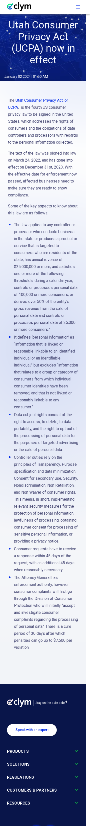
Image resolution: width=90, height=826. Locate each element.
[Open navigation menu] (78, 7)
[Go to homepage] (21, 7)
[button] (43, 754)
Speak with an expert (32, 730)
